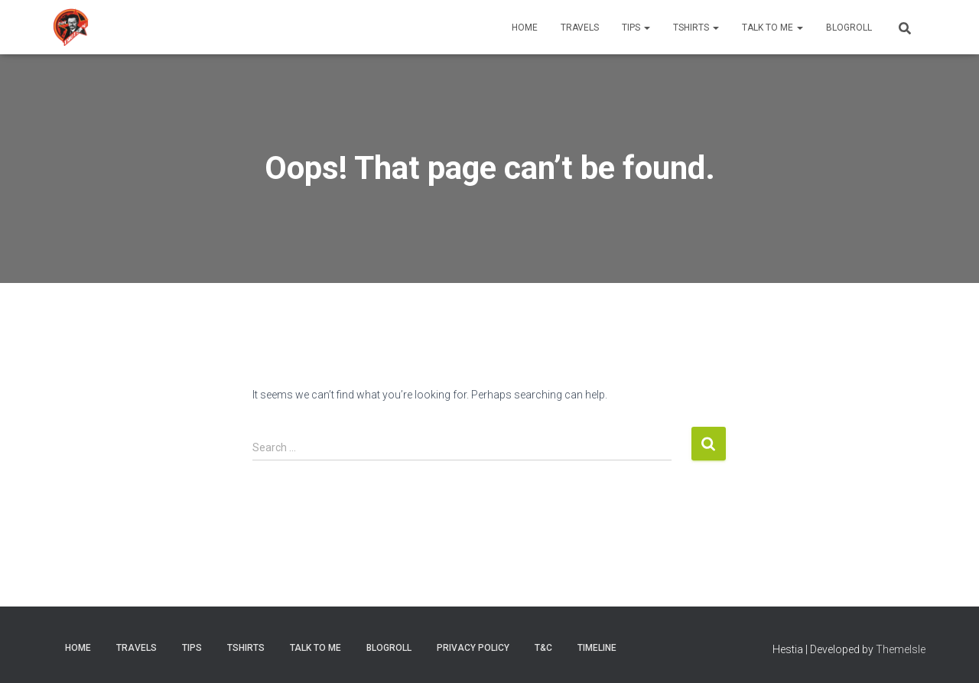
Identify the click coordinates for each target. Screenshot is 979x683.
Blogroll (849, 27)
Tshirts (696, 27)
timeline (596, 647)
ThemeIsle (900, 649)
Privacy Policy (473, 647)
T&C (543, 647)
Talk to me (772, 27)
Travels (580, 27)
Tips (636, 27)
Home (525, 27)
